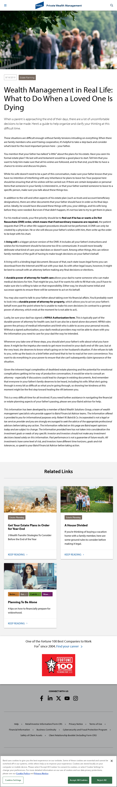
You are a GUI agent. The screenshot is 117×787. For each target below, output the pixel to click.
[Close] (111, 761)
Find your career (69, 646)
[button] (5, 5)
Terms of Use (95, 723)
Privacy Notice (76, 723)
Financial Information (19, 729)
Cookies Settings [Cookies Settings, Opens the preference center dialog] (13, 780)
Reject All (101, 780)
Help (16, 723)
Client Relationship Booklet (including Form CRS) (73, 735)
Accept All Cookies (78, 780)
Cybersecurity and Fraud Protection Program (85, 729)
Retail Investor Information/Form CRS (43, 723)
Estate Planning (27, 77)
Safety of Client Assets (31, 735)
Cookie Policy (23, 773)
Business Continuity (46, 729)
